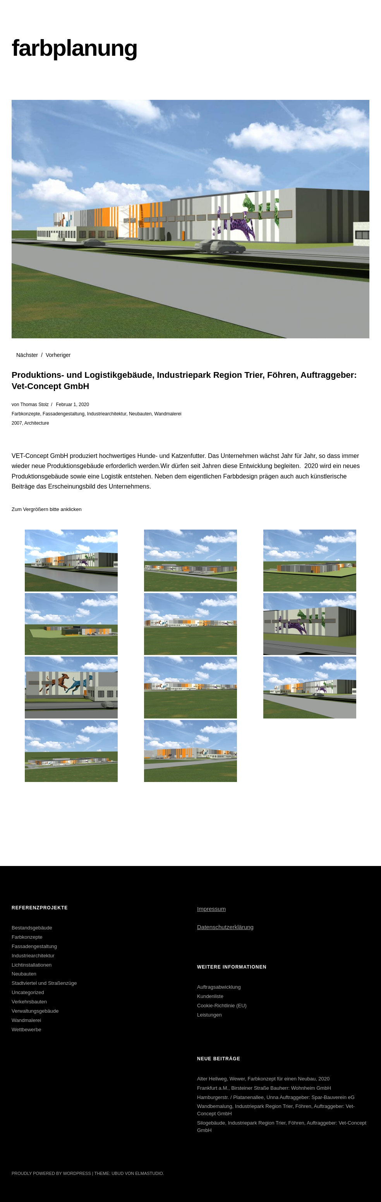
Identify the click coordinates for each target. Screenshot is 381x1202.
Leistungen (209, 1015)
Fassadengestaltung (63, 414)
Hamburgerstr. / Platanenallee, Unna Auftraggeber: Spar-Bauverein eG (276, 1097)
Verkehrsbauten (29, 1002)
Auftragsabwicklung (219, 987)
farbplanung (74, 48)
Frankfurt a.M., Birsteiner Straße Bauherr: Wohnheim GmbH (264, 1088)
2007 (17, 423)
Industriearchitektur (106, 414)
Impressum (211, 908)
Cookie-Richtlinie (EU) (222, 1005)
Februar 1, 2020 (72, 404)
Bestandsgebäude (32, 928)
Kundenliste (210, 996)
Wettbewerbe (26, 1029)
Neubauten (140, 414)
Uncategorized (28, 992)
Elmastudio (149, 1173)
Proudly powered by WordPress (51, 1173)
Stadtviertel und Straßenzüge (44, 983)
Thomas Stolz (34, 404)
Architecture (36, 423)
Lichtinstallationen (31, 965)
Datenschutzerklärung (225, 927)
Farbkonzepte (26, 414)
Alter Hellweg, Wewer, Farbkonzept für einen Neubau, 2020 (263, 1079)
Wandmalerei (167, 414)
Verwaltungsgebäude (35, 1011)
